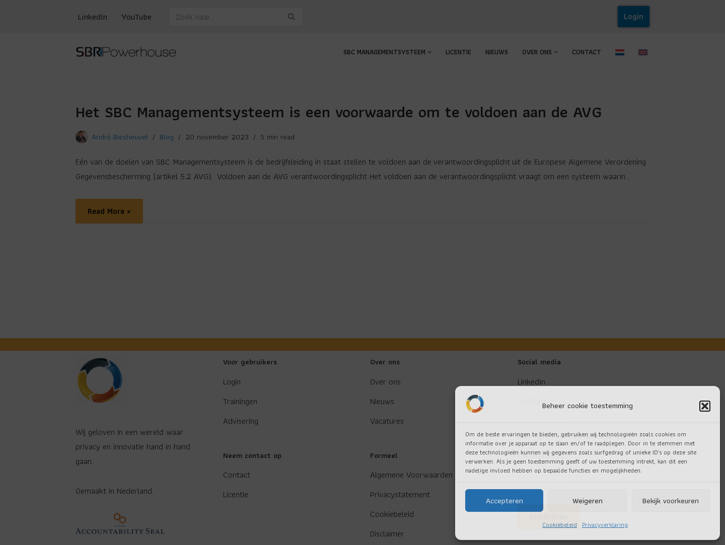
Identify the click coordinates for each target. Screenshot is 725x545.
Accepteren (504, 501)
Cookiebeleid (559, 524)
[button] (705, 406)
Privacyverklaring (605, 524)
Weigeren (587, 501)
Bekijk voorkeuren (670, 501)
